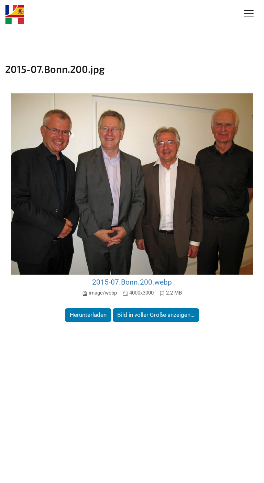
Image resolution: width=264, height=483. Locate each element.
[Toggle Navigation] (249, 14)
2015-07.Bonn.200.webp (132, 282)
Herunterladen (88, 314)
